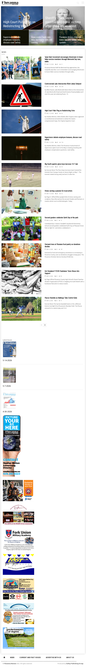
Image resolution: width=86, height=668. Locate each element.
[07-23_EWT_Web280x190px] (18, 589)
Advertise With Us (53, 657)
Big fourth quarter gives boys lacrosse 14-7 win (61, 164)
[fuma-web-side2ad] (18, 539)
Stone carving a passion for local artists (58, 191)
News (12, 657)
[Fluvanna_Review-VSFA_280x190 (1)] (18, 490)
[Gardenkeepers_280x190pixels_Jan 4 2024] (18, 638)
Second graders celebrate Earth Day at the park (61, 218)
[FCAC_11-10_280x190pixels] (18, 515)
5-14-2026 (7, 360)
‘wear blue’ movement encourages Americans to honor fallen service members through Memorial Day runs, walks (64, 59)
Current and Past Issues (30, 657)
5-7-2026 (7, 386)
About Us (70, 657)
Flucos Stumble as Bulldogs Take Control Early (61, 298)
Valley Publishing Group (74, 663)
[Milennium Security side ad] (18, 613)
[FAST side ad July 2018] (18, 564)
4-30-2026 (7, 411)
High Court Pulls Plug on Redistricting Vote (60, 111)
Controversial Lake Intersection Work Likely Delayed (63, 84)
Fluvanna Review (10, 663)
